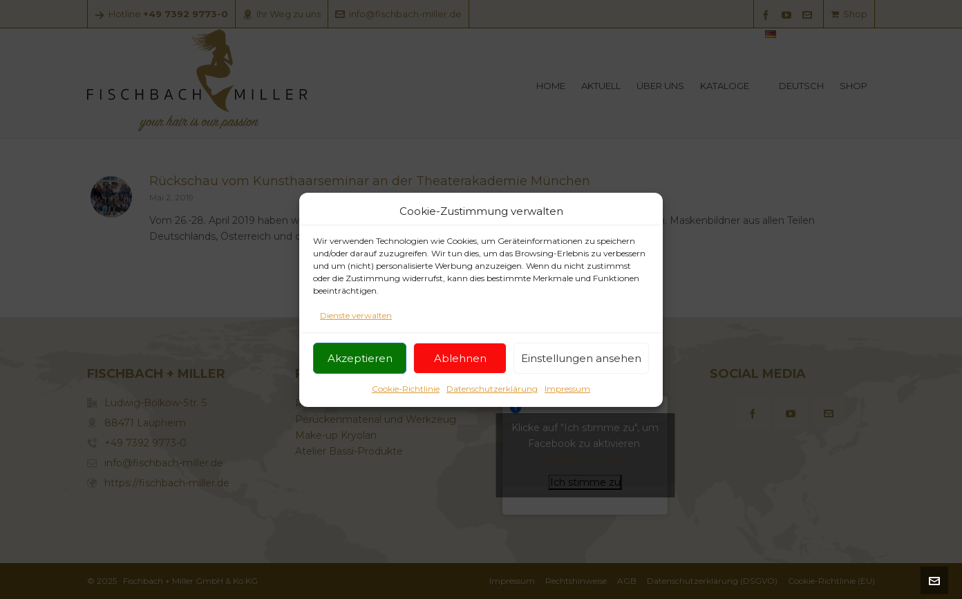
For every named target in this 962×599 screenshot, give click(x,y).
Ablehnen (460, 364)
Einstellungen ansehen (581, 364)
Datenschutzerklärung (492, 395)
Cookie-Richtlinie (406, 395)
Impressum (567, 395)
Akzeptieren (360, 364)
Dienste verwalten (356, 321)
